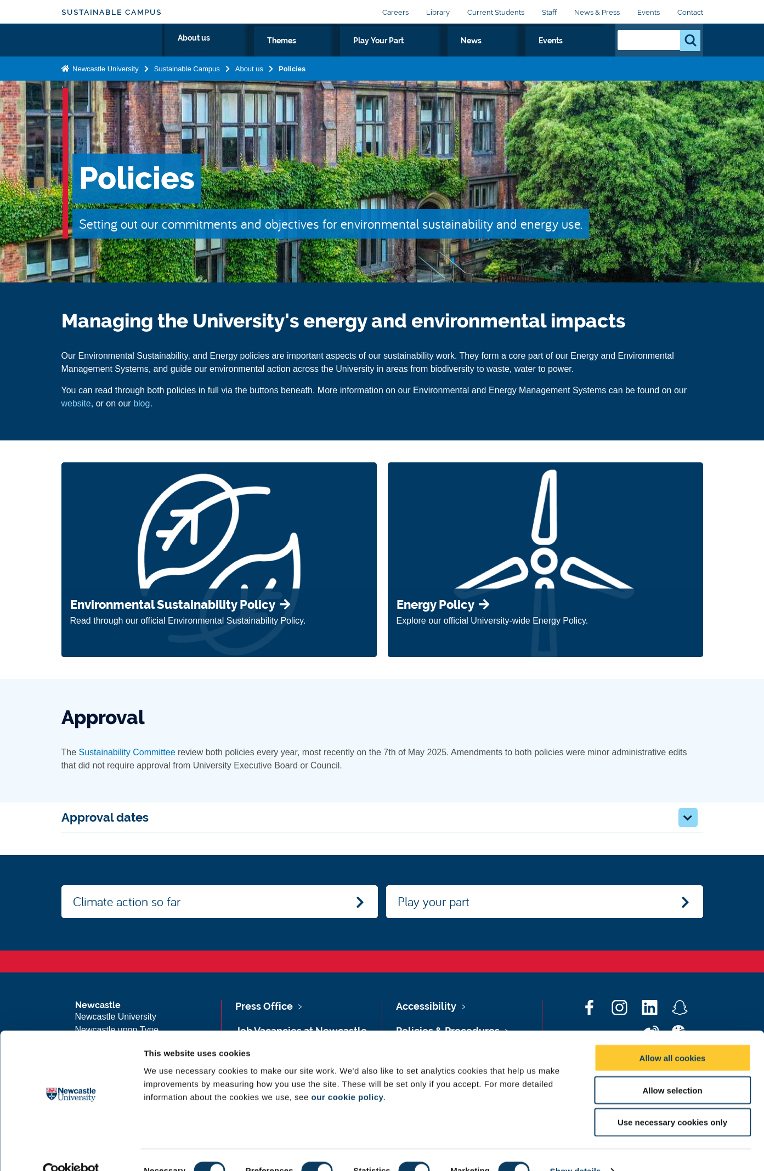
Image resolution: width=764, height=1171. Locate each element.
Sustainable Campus (111, 12)
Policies (292, 90)
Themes (416, 53)
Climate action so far (126, 901)
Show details (575, 1149)
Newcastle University (105, 90)
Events (648, 12)
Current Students (495, 12)
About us (362, 53)
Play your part (433, 901)
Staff (549, 12)
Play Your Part (480, 53)
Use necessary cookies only (672, 1101)
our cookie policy (347, 1075)
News (539, 53)
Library (438, 12)
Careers (395, 12)
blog (141, 403)
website (76, 403)
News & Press (597, 12)
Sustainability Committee (127, 752)
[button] (688, 817)
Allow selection (672, 1068)
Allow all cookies (673, 1036)
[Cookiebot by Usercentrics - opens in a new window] (71, 1149)
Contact (690, 12)
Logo (111, 51)
